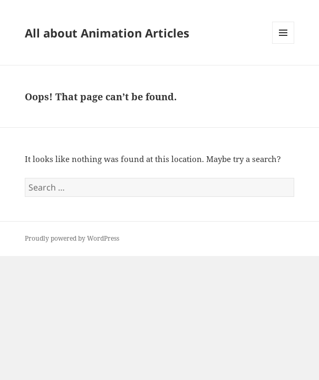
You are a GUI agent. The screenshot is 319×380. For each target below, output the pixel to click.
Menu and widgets (283, 43)
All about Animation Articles (107, 33)
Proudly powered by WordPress (72, 238)
